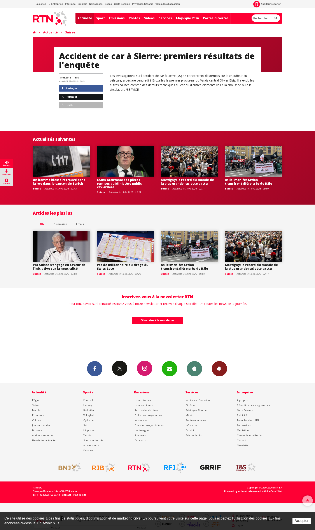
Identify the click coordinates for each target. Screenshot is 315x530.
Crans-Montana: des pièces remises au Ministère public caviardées (119, 183)
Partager (69, 88)
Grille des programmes (148, 415)
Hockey (87, 405)
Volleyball (88, 415)
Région (36, 400)
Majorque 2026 (187, 18)
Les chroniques (143, 405)
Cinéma (190, 405)
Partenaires (243, 425)
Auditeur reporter (42, 435)
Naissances (96, 4)
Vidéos (149, 18)
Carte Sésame (122, 4)
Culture (36, 420)
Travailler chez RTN (248, 420)
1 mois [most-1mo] (80, 224)
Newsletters (169, 368)
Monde (36, 410)
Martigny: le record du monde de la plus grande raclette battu (187, 182)
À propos (242, 400)
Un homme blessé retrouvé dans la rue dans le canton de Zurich (59, 182)
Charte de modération (250, 435)
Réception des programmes (253, 405)
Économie (38, 415)
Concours (140, 440)
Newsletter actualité (44, 440)
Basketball (89, 410)
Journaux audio (41, 425)
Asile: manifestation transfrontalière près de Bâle (248, 182)
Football (88, 400)
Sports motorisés (93, 440)
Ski (85, 425)
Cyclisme (88, 420)
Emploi (190, 430)
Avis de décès (193, 435)
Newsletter (243, 445)
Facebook (94, 368)
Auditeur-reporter (267, 4)
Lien (67, 105)
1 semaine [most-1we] (60, 224)
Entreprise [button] (56, 4)
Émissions (117, 18)
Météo (189, 415)
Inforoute (70, 4)
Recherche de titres (146, 410)
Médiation (243, 430)
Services (165, 18)
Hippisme (88, 430)
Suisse (70, 32)
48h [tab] (42, 224)
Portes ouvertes (216, 18)
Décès (108, 4)
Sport (100, 18)
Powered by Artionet (235, 491)
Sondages (140, 435)
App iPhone (194, 368)
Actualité (84, 18)
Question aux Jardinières (149, 425)
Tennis (87, 435)
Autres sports (91, 445)
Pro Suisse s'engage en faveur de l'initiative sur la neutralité (59, 267)
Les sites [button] (39, 4)
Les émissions (143, 400)
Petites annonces (196, 420)
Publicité (242, 415)
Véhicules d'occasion (167, 4)
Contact (241, 440)
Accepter (301, 521)
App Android (219, 368)
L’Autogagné (142, 430)
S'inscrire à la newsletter (157, 320)
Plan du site (79, 495)
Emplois (82, 4)
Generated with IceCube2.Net (265, 491)
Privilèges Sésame (142, 4)
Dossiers (37, 430)
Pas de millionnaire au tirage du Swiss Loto (123, 267)
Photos (134, 18)
